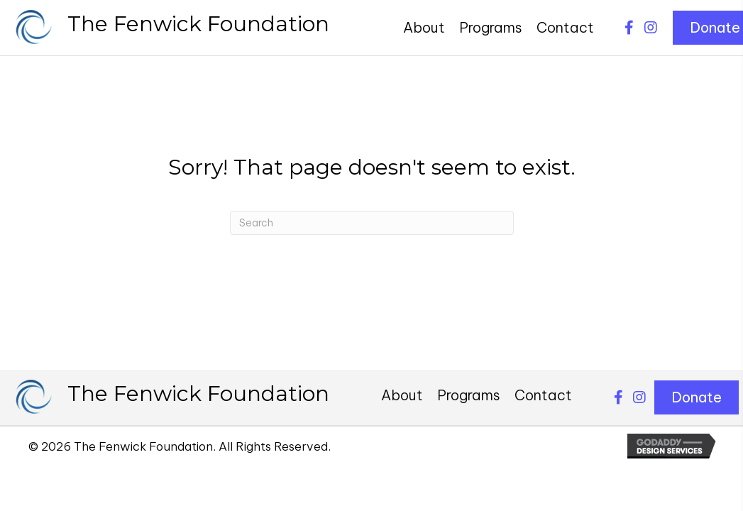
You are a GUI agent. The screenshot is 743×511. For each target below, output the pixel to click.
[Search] (372, 223)
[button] (629, 28)
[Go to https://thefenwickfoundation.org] (172, 27)
